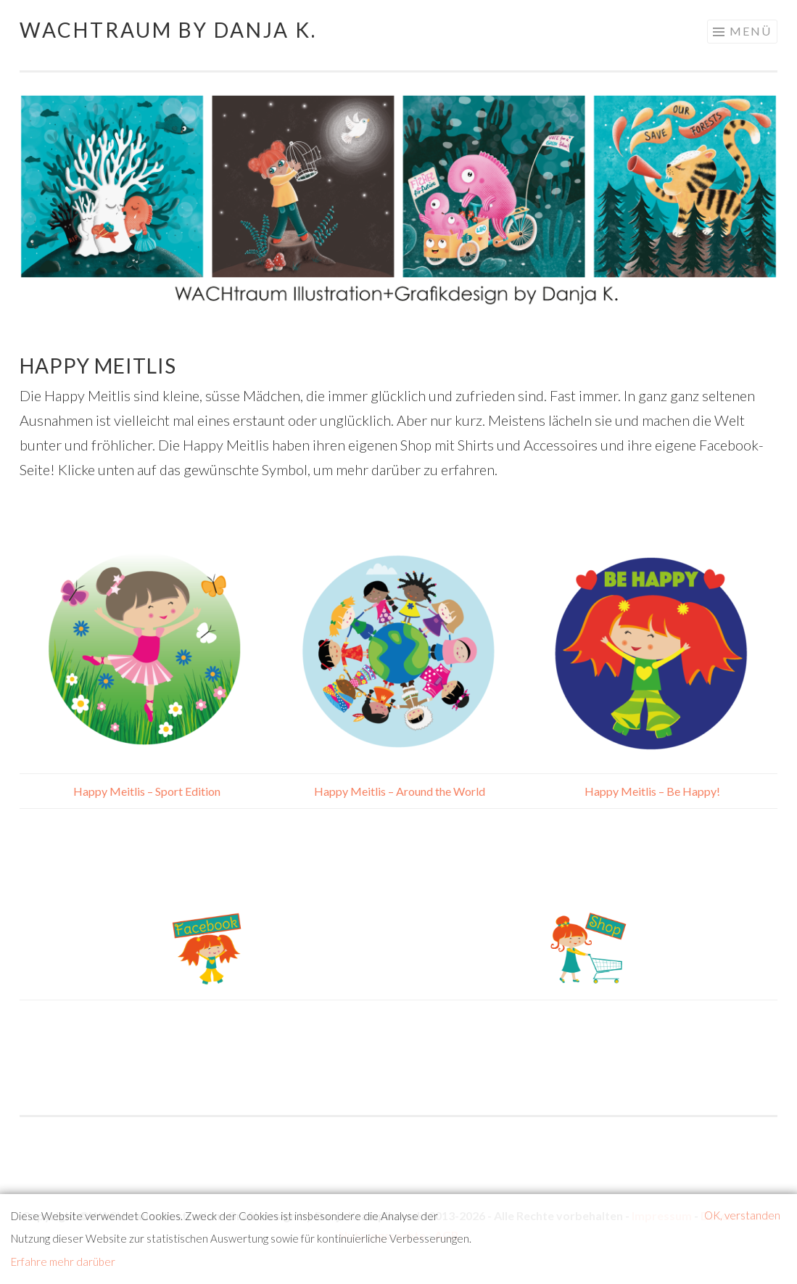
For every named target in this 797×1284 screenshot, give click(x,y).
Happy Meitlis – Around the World (398, 791)
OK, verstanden (742, 1215)
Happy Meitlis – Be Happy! (651, 791)
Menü (751, 31)
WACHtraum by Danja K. (168, 29)
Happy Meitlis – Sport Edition (145, 791)
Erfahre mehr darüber (63, 1261)
